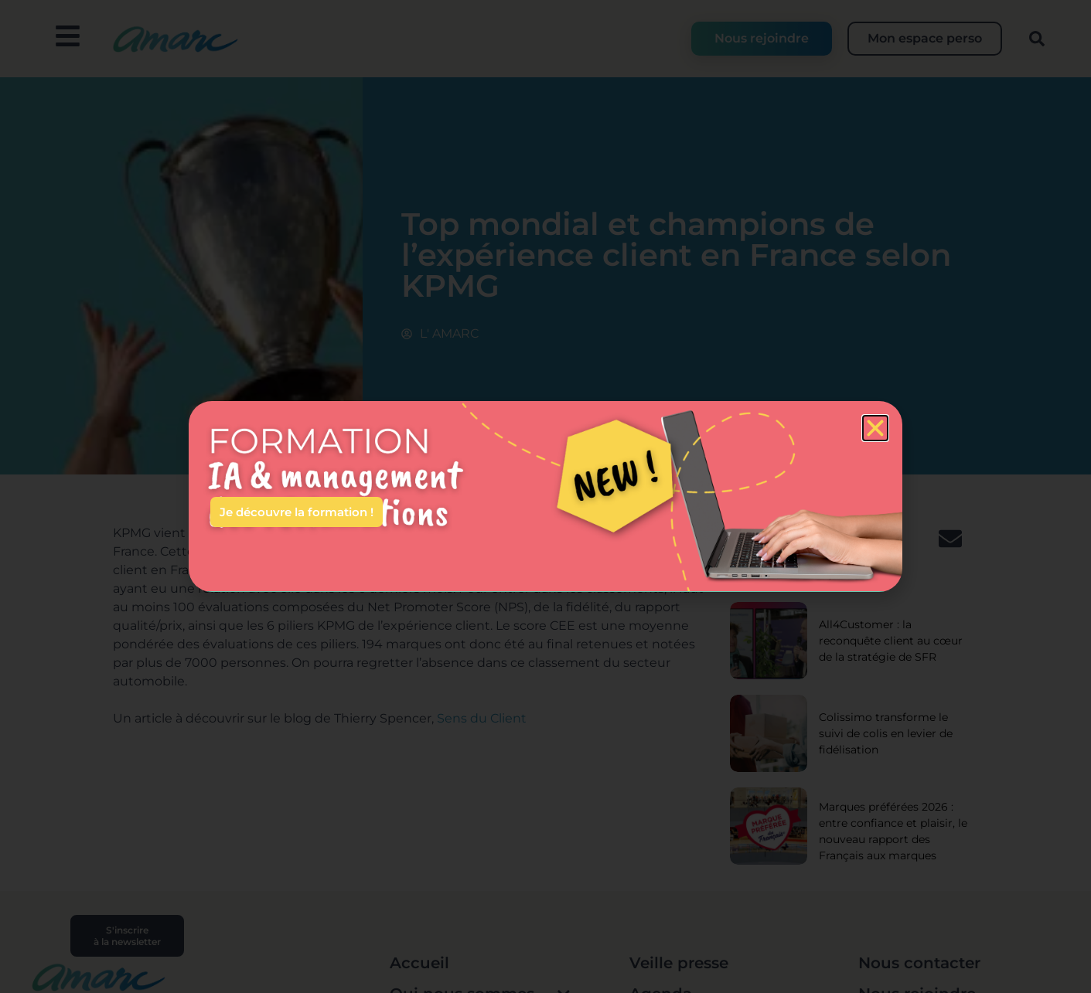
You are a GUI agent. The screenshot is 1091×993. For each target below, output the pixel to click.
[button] (875, 428)
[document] (545, 496)
